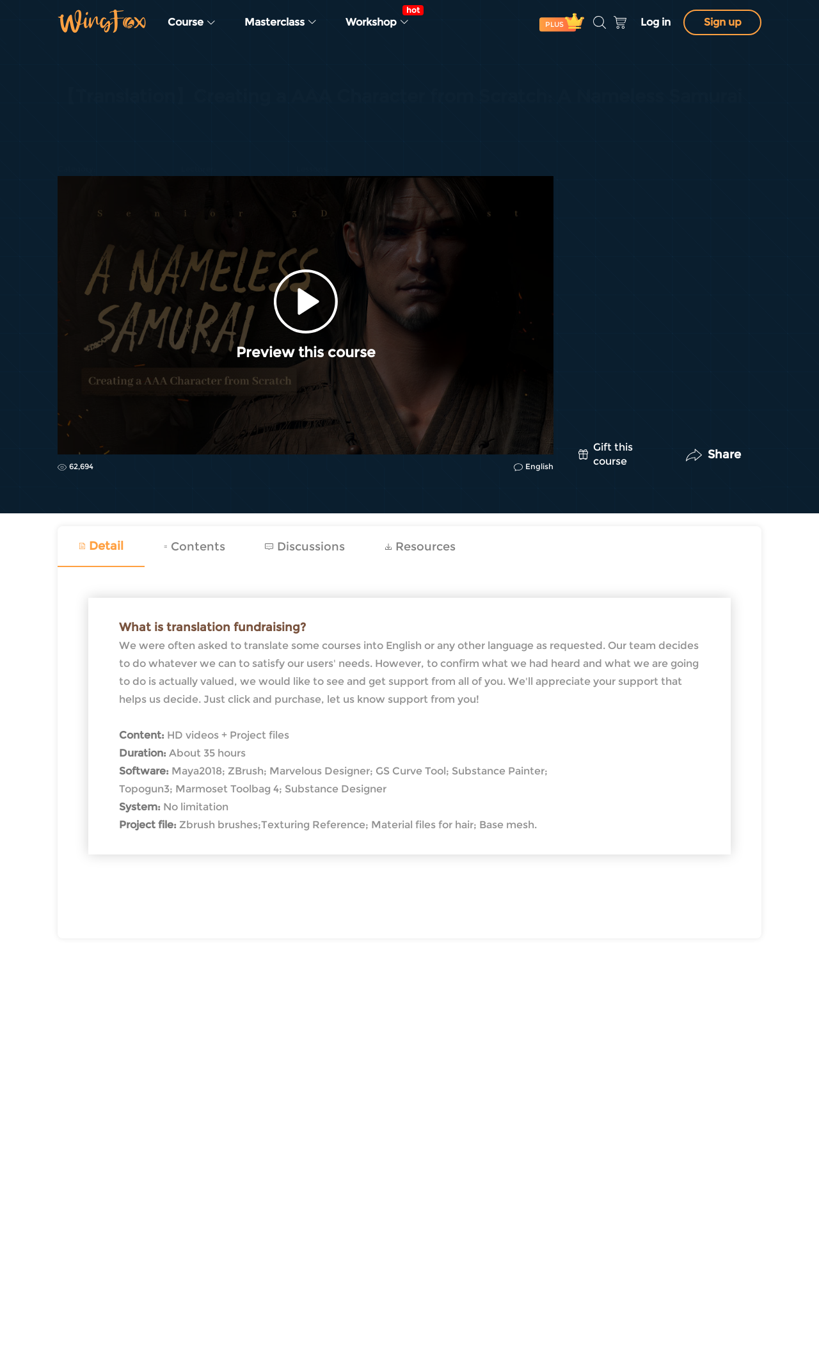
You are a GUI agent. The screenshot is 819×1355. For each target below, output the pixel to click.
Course (192, 22)
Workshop (381, 16)
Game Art (79, 129)
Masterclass (280, 22)
